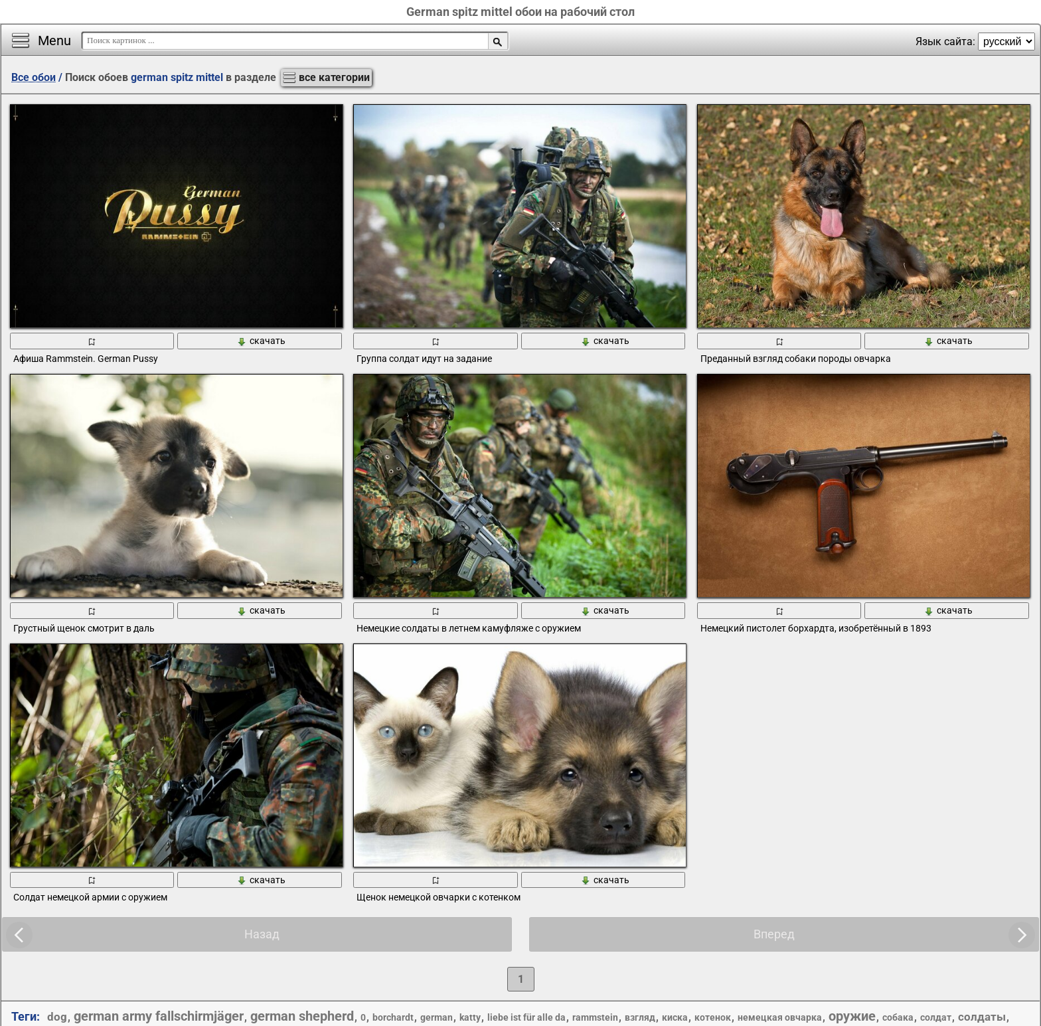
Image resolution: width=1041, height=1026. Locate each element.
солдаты (982, 1016)
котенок (712, 1017)
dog (57, 1016)
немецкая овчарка (780, 1017)
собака (898, 1017)
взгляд (640, 1017)
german (436, 1017)
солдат (935, 1017)
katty (470, 1017)
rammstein (595, 1017)
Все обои (33, 77)
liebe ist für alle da (526, 1017)
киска (675, 1017)
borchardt (393, 1017)
